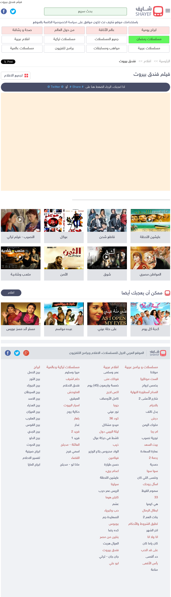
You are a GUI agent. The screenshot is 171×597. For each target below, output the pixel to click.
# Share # (76, 87)
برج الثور (34, 379)
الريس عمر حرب (109, 491)
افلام (147, 61)
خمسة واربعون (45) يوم (103, 386)
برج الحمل (34, 372)
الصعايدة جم (111, 517)
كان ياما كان (150, 544)
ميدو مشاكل (110, 425)
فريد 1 (75, 438)
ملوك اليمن (150, 425)
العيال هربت (111, 544)
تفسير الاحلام (31, 458)
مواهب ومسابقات (107, 48)
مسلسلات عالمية (22, 48)
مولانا (154, 372)
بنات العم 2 (150, 517)
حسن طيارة (111, 465)
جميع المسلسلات (107, 39)
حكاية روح (73, 412)
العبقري (74, 399)
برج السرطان (32, 392)
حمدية (154, 465)
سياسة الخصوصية (65, 22)
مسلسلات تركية (64, 39)
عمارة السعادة (149, 451)
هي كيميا (152, 504)
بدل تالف (152, 412)
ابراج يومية (149, 30)
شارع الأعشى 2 (148, 399)
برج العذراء (33, 405)
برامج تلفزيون (64, 48)
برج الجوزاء (33, 386)
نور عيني (113, 412)
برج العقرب (33, 419)
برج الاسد (34, 399)
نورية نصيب (150, 438)
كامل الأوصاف (109, 399)
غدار (77, 425)
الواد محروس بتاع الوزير (103, 451)
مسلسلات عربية (149, 48)
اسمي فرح (72, 451)
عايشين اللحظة (109, 478)
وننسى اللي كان (147, 478)
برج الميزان (33, 412)
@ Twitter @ (55, 87)
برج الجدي (34, 432)
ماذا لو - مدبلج (69, 465)
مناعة (154, 570)
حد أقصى (152, 557)
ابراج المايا (34, 465)
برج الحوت (33, 445)
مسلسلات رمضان (149, 39)
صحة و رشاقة (22, 30)
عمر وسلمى (111, 372)
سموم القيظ (150, 491)
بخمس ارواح (150, 386)
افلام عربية (22, 39)
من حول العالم (64, 30)
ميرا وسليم (72, 372)
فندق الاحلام (71, 386)
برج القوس (33, 425)
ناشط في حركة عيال (106, 438)
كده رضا (113, 530)
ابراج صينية (33, 451)
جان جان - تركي (109, 557)
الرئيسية (164, 61)
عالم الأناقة (106, 30)
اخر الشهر (152, 530)
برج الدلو (34, 438)
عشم (115, 504)
